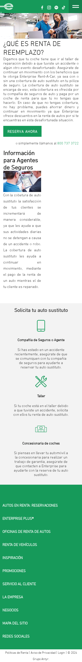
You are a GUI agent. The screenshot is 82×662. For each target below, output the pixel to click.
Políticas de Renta (17, 652)
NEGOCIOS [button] (10, 610)
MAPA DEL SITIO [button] (15, 623)
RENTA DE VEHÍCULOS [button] (19, 544)
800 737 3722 (68, 143)
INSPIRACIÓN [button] (12, 558)
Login (61, 652)
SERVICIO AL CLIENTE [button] (19, 584)
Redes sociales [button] (16, 636)
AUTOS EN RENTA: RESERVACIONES (30, 505)
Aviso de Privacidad (43, 652)
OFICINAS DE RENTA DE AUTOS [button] (26, 531)
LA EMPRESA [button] (12, 597)
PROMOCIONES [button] (14, 571)
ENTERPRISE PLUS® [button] (18, 518)
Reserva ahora (22, 131)
